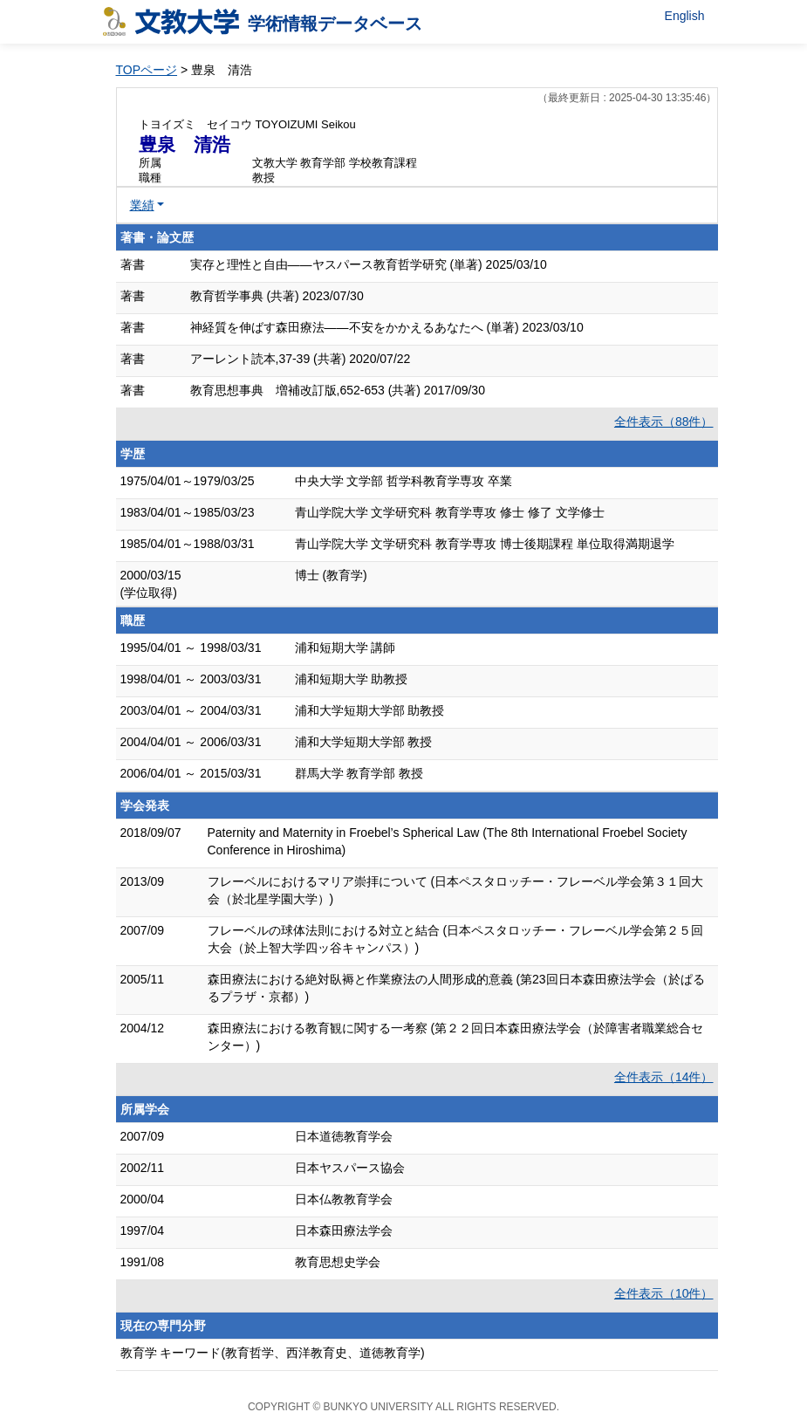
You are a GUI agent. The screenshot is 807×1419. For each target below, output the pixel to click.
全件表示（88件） (664, 421)
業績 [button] (142, 205)
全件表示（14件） (664, 1077)
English (685, 16)
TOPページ (147, 70)
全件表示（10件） (664, 1293)
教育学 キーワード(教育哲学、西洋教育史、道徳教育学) (272, 1353)
